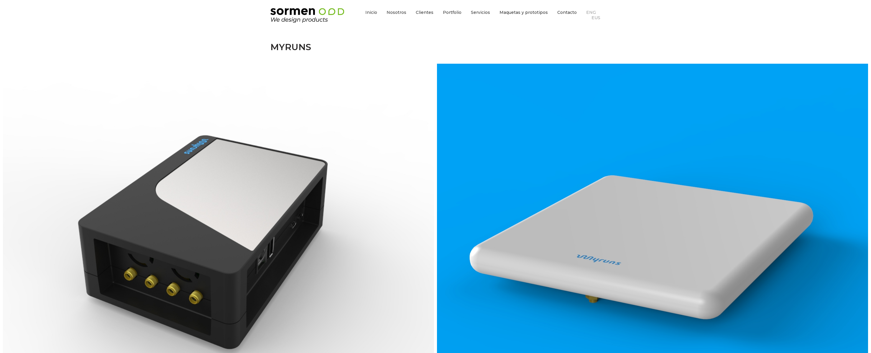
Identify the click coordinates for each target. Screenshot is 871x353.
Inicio (371, 12)
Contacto (567, 12)
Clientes (424, 12)
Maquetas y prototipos (523, 12)
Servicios (480, 12)
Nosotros (396, 12)
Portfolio (452, 12)
